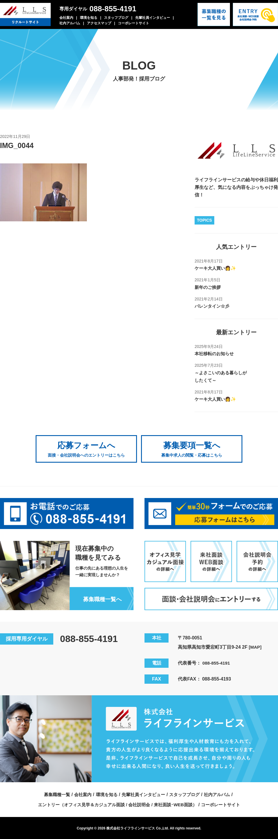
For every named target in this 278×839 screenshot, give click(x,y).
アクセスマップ (99, 23)
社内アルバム (69, 23)
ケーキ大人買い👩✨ (217, 268)
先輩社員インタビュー (152, 18)
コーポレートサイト (133, 23)
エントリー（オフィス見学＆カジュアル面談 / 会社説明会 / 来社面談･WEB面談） (116, 803)
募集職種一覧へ (101, 598)
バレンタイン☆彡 (213, 306)
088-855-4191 (112, 8)
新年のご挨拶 (208, 287)
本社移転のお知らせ (215, 353)
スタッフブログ (116, 18)
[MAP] (255, 645)
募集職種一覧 (52, 793)
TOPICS (204, 220)
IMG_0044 (17, 145)
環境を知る (88, 18)
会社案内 (66, 18)
